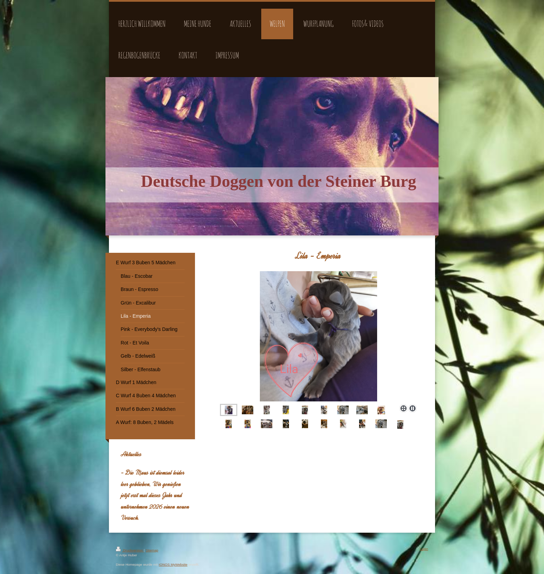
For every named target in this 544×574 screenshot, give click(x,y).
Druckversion (130, 550)
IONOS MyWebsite (173, 564)
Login (424, 549)
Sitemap (152, 550)
